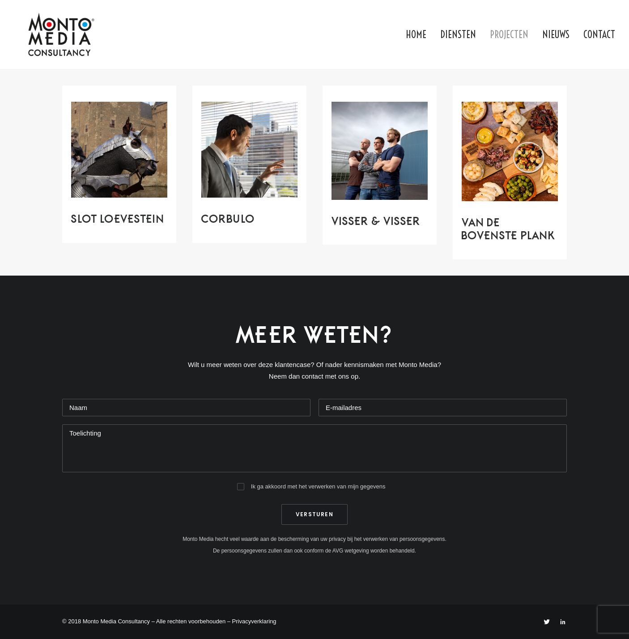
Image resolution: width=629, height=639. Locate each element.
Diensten (458, 34)
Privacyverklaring (254, 621)
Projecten (509, 34)
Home (416, 34)
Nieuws (556, 34)
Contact (599, 34)
